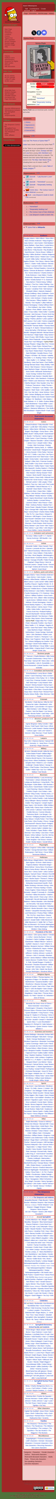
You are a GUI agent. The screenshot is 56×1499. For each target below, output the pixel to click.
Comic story (34, 190)
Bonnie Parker (36, 713)
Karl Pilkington (38, 342)
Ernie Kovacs (38, 480)
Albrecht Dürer (46, 551)
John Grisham (35, 298)
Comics (7, 36)
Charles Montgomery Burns (40, 1386)
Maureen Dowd (39, 277)
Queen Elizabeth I (32, 1013)
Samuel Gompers (37, 1142)
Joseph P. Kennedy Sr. (39, 892)
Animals (41, 1441)
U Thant (49, 922)
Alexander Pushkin (30, 348)
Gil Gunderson (47, 1233)
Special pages (9, 94)
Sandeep (43, 1265)
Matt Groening (36, 1308)
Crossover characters (41, 1443)
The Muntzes (42, 1433)
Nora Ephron (30, 282)
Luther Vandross (46, 837)
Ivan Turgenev (35, 639)
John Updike (45, 390)
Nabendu (27, 1265)
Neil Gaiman (48, 289)
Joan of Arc (41, 986)
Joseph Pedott (40, 1069)
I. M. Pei (43, 1172)
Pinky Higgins (29, 1095)
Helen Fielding (44, 284)
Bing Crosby (35, 794)
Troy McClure (45, 1310)
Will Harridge (48, 1142)
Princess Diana (29, 1010)
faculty (36, 1327)
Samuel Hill (36, 661)
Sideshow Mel (30, 1312)
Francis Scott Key (48, 314)
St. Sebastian (48, 995)
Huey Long (43, 897)
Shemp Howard (41, 473)
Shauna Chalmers (32, 1224)
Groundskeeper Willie (33, 1364)
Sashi (48, 1265)
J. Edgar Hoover (41, 1147)
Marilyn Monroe (40, 496)
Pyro (32, 1315)
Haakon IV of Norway (39, 1015)
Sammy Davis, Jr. (40, 447)
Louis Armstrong (46, 777)
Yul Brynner (37, 436)
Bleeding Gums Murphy (33, 1261)
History (51, 13)
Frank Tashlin (47, 733)
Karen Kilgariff (31, 316)
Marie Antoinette (33, 1006)
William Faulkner (37, 595)
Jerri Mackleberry (31, 1254)
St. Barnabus (43, 979)
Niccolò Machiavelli (32, 614)
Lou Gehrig (28, 1093)
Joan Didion (42, 275)
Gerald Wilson (47, 842)
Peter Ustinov (29, 528)
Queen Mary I (31, 1022)
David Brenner (30, 252)
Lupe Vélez (39, 528)
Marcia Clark (49, 261)
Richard (28, 1355)
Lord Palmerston (30, 913)
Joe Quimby (30, 1277)
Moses (26, 995)
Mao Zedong (42, 929)
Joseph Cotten (42, 443)
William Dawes (37, 1135)
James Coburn (49, 440)
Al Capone (49, 707)
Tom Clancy (40, 261)
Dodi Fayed (35, 726)
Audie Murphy (48, 498)
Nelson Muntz (37, 1348)
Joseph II (42, 1019)
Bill (25, 1303)
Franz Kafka (33, 312)
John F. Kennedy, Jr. (31, 743)
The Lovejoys (43, 1428)
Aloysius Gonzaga (41, 984)
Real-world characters (39, 1454)
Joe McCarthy (31, 904)
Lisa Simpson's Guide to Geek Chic (41, 215)
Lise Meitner (42, 1062)
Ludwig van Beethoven (32, 782)
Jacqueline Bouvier (30, 1200)
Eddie (27, 1229)
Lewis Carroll (39, 582)
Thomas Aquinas (44, 977)
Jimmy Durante (31, 452)
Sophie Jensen (43, 1339)
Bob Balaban (48, 243)
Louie (50, 1401)
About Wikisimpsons (40, 1484)
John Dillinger (42, 709)
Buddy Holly (29, 807)
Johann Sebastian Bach (43, 780)
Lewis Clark (47, 1332)
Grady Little (48, 1247)
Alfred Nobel (30, 1066)
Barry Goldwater (43, 293)
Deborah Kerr (49, 477)
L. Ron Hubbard (31, 307)
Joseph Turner (42, 564)
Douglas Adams (29, 238)
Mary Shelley (45, 365)
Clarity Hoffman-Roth (46, 305)
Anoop (48, 1263)
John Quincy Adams (40, 935)
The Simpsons (32, 1424)
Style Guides (9, 63)
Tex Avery (29, 536)
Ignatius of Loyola (30, 986)
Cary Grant (38, 463)
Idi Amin (27, 751)
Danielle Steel (47, 376)
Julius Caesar (48, 872)
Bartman (28, 1205)
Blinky (27, 1386)
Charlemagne (30, 1008)
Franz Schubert (31, 830)
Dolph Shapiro (37, 1355)
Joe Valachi (46, 716)
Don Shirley (36, 833)
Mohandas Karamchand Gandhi (37, 883)
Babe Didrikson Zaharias (39, 1116)
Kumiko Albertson (31, 1220)
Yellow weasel (30, 1366)
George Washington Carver (41, 1039)
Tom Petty (49, 819)
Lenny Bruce (42, 673)
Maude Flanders (35, 1229)
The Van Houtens (41, 1430)
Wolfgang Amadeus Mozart (42, 817)
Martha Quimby (30, 1279)
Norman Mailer (38, 325)
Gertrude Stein (29, 378)
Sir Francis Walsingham (46, 924)
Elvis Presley (37, 821)
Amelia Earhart (36, 280)
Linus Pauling (29, 1069)
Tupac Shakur (34, 521)
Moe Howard (30, 473)
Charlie (44, 1388)
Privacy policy (28, 1484)
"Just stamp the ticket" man (36, 1242)
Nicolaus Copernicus (31, 1041)
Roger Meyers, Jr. (42, 1312)
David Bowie (49, 434)
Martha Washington (41, 927)
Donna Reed (33, 512)
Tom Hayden (36, 303)
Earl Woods (42, 772)
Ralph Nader (39, 335)
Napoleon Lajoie (37, 1100)
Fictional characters (44, 1438)
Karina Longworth (48, 321)
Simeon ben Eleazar (31, 1124)
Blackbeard (43, 704)
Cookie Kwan (38, 1247)
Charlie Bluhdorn (39, 656)
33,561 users (9, 81)
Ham (44, 1337)
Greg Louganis (31, 323)
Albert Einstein (42, 1048)
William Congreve (30, 847)
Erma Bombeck (31, 673)
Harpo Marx (42, 491)
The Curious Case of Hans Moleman (41, 212)
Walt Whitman (34, 646)
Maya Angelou (48, 241)
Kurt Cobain (43, 791)
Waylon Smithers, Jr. (40, 1390)
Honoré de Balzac (39, 586)
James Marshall (46, 1160)
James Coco (31, 443)
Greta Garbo (34, 459)
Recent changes (10, 41)
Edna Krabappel (36, 1341)
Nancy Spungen (47, 1181)
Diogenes (47, 1135)
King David (48, 1008)
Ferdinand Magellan (32, 1160)
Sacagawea (34, 1179)
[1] (49, 140)
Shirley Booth (38, 434)
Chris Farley (42, 452)
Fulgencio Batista (32, 865)
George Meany (43, 1163)
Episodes (8, 31)
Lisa (24, 140)
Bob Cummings (39, 445)
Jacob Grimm (42, 296)
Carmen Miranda (45, 812)
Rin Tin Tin (30, 514)
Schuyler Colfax (30, 876)
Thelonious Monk (32, 814)
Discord (7, 65)
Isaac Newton (49, 1064)
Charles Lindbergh (34, 1158)
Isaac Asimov (28, 243)
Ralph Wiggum (45, 1362)
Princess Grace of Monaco (45, 1010)
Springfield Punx (10, 128)
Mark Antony (47, 862)
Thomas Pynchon (44, 348)
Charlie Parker (40, 819)
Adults (50, 1457)
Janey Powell (46, 1350)
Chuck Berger (30, 1330)
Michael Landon (31, 482)
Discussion (33, 13)
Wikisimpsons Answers (12, 110)
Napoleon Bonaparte (44, 756)
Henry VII (36, 1017)
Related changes (10, 92)
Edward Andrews (31, 424)
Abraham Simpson (37, 1202)
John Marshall (48, 901)
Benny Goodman (42, 800)
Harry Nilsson (29, 819)
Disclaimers (51, 1484)
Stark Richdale (31, 353)
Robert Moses (35, 1165)
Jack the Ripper (37, 711)
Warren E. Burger (47, 869)
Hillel (50, 984)
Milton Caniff (38, 536)
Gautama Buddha (42, 982)
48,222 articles (10, 76)
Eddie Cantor (29, 438)
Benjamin (35, 1222)
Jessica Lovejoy (46, 1249)
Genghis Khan (30, 763)
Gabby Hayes (39, 466)
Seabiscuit (48, 1109)
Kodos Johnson (37, 1401)
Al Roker (34, 355)
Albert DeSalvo (32, 709)
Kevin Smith (30, 371)
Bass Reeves (29, 1177)
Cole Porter (28, 821)
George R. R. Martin (32, 328)
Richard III (37, 1024)
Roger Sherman (43, 745)
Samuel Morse (38, 1064)
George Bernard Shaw (32, 365)
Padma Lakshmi (36, 319)
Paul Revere (44, 767)
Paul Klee (28, 555)
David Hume (47, 1149)
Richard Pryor (47, 346)
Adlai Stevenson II (31, 922)
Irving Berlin (45, 782)
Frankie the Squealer (44, 1396)
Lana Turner (40, 525)
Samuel (40, 995)
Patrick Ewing (41, 282)
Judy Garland (44, 459)
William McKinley (48, 958)
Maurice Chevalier (37, 440)
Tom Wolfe (50, 408)
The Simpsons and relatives (44, 1197)
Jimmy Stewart (29, 525)
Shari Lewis (48, 1156)
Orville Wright (33, 1080)
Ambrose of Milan (31, 977)
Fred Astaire (30, 780)
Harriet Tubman (47, 1183)
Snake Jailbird (43, 1398)
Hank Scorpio (41, 1403)
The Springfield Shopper (9, 112)
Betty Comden (43, 724)
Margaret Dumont (48, 450)
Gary (47, 1231)
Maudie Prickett (41, 507)
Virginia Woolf (40, 410)
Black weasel (41, 1330)
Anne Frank (42, 286)
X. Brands (28, 436)
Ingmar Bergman (31, 724)
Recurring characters (44, 1445)
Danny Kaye (47, 475)
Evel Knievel (41, 1154)
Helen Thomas (47, 385)
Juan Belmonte (40, 1086)
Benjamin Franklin (46, 881)
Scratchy (45, 1418)
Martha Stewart (30, 383)
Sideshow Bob (31, 1396)
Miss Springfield (39, 1317)
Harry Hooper (49, 1095)
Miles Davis (29, 796)
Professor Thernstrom (33, 385)
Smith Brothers (29, 1076)
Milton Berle (34, 429)
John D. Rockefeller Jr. (44, 663)
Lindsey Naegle (47, 1261)
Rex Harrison (28, 466)
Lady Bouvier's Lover (45, 177)
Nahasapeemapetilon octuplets (34, 1263)
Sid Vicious (42, 839)
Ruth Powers (28, 1275)
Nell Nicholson (48, 1348)
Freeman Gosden (46, 461)
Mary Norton (49, 335)
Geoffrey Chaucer (31, 584)
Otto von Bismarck (30, 924)
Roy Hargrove (36, 803)
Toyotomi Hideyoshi (31, 1144)
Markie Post (47, 505)
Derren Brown (40, 252)
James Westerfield (44, 530)
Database (28, 1334)
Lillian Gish (35, 461)
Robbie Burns (36, 588)
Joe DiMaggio (37, 1091)
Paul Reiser (48, 351)
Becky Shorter (48, 1355)
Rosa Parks (35, 1172)
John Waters (47, 399)
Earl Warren (29, 927)
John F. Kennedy (39, 955)
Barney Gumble (35, 1233)
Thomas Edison (30, 1048)
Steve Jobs (45, 661)
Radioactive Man (35, 1418)
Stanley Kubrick (48, 728)
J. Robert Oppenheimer (44, 1066)
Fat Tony (43, 1405)
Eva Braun (48, 867)
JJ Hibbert (50, 1337)
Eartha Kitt (28, 480)
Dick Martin (28, 689)
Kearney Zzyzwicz (42, 1369)
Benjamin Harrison (37, 946)
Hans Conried (47, 676)
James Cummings (32, 1043)
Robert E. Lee (41, 763)
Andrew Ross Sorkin (44, 374)
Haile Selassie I (47, 1024)
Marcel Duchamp (34, 551)
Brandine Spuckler (48, 1286)
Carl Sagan (28, 1073)
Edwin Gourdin (38, 1093)
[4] (34, 168)
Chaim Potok (36, 346)
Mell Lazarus (28, 321)
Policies (7, 56)
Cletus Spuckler (31, 1288)
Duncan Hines (48, 1144)
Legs (45, 1401)
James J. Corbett (43, 1088)
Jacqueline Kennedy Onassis (42, 911)
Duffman (27, 1308)
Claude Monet (30, 557)
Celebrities (44, 1301)
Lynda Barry (49, 245)
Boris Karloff (37, 475)
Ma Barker (28, 702)
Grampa (43, 151)
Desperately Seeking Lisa (38, 209)
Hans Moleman (43, 1256)
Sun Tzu (43, 769)
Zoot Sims (44, 833)
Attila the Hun (48, 751)
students (46, 1327)
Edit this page (42, 13)
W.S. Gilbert (38, 598)
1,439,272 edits (10, 79)
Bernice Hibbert (43, 1236)
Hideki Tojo (35, 769)
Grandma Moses (41, 557)
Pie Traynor (28, 1113)
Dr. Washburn (37, 399)
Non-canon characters (39, 1448)
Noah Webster (29, 401)
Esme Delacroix (34, 273)
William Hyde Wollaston (43, 1078)
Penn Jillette (37, 309)
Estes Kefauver (42, 890)
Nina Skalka (29, 1357)
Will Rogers (37, 516)
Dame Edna (47, 266)
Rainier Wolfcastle (46, 1319)
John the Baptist (36, 988)
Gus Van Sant (33, 392)
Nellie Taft (42, 922)
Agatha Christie (29, 261)
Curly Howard (36, 470)
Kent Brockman (49, 1303)
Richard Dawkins (40, 268)
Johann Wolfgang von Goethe (39, 394)
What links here (10, 90)
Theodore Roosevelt (40, 964)
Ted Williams (49, 1113)
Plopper (34, 1212)
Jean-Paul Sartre (38, 362)
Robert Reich (38, 351)
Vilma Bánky (43, 427)
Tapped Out (8, 38)
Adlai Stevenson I (47, 920)
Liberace (39, 810)
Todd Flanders (36, 1337)
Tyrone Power (29, 507)
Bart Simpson (35, 367)
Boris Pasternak (35, 339)
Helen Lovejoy (34, 1249)
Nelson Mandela (36, 901)
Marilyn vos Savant (38, 397)
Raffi (52, 348)
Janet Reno (43, 743)
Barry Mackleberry (46, 1252)
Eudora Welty (48, 401)
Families (44, 1421)
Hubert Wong (46, 1364)
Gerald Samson (45, 1282)
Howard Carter (46, 1128)
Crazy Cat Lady (30, 1226)
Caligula (27, 874)
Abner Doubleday (40, 760)
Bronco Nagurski (36, 1104)
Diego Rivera (39, 562)
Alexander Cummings (46, 1041)
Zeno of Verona (39, 998)
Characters (8, 33)
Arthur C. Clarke (30, 263)
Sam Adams (49, 860)
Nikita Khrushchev (39, 894)
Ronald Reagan (37, 962)
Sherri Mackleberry (42, 1343)
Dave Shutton (39, 1315)
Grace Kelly (39, 477)
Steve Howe (29, 1097)
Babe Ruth (40, 1109)
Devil (32, 1413)
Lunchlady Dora (38, 1334)
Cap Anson (29, 1086)
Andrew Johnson (38, 953)
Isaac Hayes (49, 466)
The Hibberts (48, 1426)
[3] (48, 161)
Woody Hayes (49, 1093)
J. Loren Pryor (39, 1353)
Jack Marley (42, 1254)
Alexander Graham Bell (45, 1034)
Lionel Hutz (43, 1240)
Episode (32, 177)
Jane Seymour (30, 1026)
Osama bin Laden (32, 704)
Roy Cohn (27, 741)
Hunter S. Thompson (32, 387)
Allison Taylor (37, 1359)
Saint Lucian (34, 991)
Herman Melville (45, 614)
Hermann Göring (43, 885)
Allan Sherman (45, 694)
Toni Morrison (28, 335)
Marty (31, 1303)
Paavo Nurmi (48, 1104)
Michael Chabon (46, 259)
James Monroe (31, 960)
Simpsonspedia (10, 115)
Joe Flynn (49, 454)
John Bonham (48, 784)
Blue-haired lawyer (46, 1222)
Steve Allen (49, 238)
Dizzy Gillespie (30, 800)
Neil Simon (39, 852)
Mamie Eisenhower (31, 881)
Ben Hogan (39, 1095)
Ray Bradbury (48, 250)
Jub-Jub (28, 1212)
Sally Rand (43, 509)
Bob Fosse (44, 457)
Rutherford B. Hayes (39, 948)
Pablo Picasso (49, 560)
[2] (53, 144)
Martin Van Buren (46, 969)
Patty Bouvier (37, 250)
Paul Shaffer (49, 362)
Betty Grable (29, 463)
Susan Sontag (31, 374)
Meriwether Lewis (37, 1156)
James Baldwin (29, 245)
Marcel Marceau (41, 486)
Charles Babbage (30, 1034)
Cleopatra (39, 1008)
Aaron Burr (28, 872)
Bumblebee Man (33, 1306)
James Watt (49, 1076)
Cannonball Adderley (32, 777)
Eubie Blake (38, 784)
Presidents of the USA (44, 932)
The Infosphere (10, 132)
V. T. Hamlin (48, 536)
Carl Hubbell (39, 1097)
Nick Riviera (30, 1282)
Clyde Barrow (38, 702)
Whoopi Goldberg (30, 293)
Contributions (34, 9)
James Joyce (47, 309)
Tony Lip (34, 484)
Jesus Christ (44, 1411)
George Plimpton (30, 344)
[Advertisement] (12, 179)
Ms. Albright (43, 1220)
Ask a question (10, 40)
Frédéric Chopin (32, 791)
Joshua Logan (32, 731)
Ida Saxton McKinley (44, 904)
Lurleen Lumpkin (34, 1310)
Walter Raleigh (46, 1174)
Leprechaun (30, 1416)
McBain (39, 1322)
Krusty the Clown (48, 1308)
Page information (10, 99)
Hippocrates (30, 1147)
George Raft (34, 509)
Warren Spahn (38, 1111)
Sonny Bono (44, 431)
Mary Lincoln (34, 897)
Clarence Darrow (38, 741)
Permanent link (10, 97)
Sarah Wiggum (37, 1295)
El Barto (34, 1205)
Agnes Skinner (31, 1284)
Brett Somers (47, 523)
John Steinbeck (43, 153)
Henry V (51, 1015)
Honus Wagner (38, 1113)
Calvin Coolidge (39, 939)
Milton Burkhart (35, 254)
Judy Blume (28, 250)
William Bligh (46, 753)
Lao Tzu (29, 1186)
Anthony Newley (32, 500)
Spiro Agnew (30, 862)
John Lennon (30, 810)
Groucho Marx (31, 491)
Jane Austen (39, 243)
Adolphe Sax (47, 828)
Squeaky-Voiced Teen (45, 1288)
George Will (40, 406)
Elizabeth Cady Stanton (33, 376)
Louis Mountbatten (44, 1022)
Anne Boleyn (44, 1006)
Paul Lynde (50, 484)
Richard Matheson (46, 328)
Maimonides (45, 1158)
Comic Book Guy (45, 1224)
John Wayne (48, 528)
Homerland (40, 98)
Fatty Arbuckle (43, 424)
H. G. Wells (39, 401)
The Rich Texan (30, 1403)
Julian (25, 144)
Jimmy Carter (37, 872)
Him (40, 1144)
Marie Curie (44, 1043)
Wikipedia (41, 227)
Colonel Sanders (43, 665)
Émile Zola (42, 650)
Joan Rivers (40, 514)
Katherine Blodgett (31, 1037)
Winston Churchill (48, 874)
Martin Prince (28, 1353)
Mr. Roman (42, 355)
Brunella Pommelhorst (33, 1350)
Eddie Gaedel (48, 1091)
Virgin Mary (38, 993)
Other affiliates (9, 135)
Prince (46, 821)
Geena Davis (28, 268)
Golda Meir (42, 906)
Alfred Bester (47, 247)
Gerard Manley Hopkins (32, 605)
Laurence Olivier (31, 502)
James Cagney (47, 436)
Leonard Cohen (37, 266)
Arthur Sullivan (36, 835)
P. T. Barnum (28, 656)
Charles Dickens (46, 273)
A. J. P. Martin (36, 1060)
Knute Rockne (30, 1109)
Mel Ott (26, 1107)
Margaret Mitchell (36, 332)
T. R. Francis (33, 286)
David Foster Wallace (40, 644)
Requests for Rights (11, 61)
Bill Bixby (42, 429)
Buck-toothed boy (41, 1373)
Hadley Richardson (41, 1177)
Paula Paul (28, 342)
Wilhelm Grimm (42, 600)
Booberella (38, 1303)
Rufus (45, 358)
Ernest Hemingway (30, 305)
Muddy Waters (36, 842)
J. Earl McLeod (47, 1060)
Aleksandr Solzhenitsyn (43, 371)
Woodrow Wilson (46, 971)
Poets (27, 1459)
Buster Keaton (29, 477)
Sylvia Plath (32, 227)
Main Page (8, 29)
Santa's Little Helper (45, 1212)
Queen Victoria (42, 1026)
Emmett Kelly (42, 1151)
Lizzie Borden (39, 707)
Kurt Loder (37, 321)
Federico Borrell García (33, 758)
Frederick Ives (47, 1055)
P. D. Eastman (47, 280)
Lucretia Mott (46, 1165)
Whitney (37, 1286)
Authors (43, 236)
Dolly (46, 1138)
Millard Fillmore (40, 941)
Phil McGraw (42, 330)
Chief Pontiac (34, 767)
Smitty (50, 1390)
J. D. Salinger (41, 360)
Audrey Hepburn (41, 468)
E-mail (47, 1334)
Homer (49, 602)
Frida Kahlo (48, 553)
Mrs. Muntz (47, 1259)
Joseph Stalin (35, 920)
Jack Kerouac (36, 314)
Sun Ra (44, 835)
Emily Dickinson (31, 275)
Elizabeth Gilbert (32, 291)
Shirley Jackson (31, 607)
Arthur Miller (42, 847)
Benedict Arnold (36, 751)
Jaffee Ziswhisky (42, 1366)
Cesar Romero (47, 516)
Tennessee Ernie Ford (32, 457)
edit (33, 136)
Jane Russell (29, 519)
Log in (34, 10)
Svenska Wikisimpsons (12, 108)
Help (6, 47)
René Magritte (37, 555)
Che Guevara (30, 300)
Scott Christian (45, 1306)
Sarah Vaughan (31, 839)
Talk (26, 9)
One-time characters (32, 1464)
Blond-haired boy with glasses (36, 1371)
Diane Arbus (35, 1126)
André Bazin (44, 1126)
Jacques (51, 1240)
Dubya (32, 1286)
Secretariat (28, 1111)
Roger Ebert (35, 1140)
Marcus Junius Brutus (32, 869)
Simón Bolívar (31, 756)
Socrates (37, 1181)
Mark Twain (35, 390)
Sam (37, 1282)
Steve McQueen (47, 493)
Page (26, 13)
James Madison (35, 958)
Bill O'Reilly (40, 337)
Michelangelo (48, 555)
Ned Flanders (47, 1229)
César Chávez (43, 1131)
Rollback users (10, 58)
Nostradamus (44, 1170)
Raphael (31, 562)
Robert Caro (45, 257)
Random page (9, 43)
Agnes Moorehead (36, 498)
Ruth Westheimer (32, 404)
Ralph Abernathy (32, 1121)
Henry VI (29, 1017)
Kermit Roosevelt (30, 665)
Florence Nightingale (31, 1170)
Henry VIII (44, 1017)
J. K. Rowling (36, 358)
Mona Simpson (43, 1209)
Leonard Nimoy (45, 500)
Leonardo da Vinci (39, 548)
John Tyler (35, 969)
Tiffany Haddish (42, 300)
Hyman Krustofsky (40, 1245)
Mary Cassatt (43, 546)
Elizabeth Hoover (31, 1339)
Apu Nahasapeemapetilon (36, 1268)
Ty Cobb (33, 1088)
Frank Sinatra (37, 523)
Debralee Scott (40, 519)
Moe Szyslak (41, 383)
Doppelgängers (31, 1438)
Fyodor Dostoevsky (31, 593)
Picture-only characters (38, 1459)
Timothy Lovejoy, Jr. (31, 1252)
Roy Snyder (41, 1284)
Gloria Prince (49, 1275)
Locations (8, 34)
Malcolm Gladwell (45, 291)
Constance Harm (30, 1236)
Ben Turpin (49, 525)
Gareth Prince (39, 1275)
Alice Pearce (42, 502)
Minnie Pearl (38, 692)
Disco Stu (36, 1291)
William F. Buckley (47, 579)
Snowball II (39, 1214)
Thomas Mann (49, 325)
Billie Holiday (48, 805)
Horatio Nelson (39, 765)
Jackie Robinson (47, 1107)
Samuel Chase (36, 874)
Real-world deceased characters (36, 1457)
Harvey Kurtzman (32, 538)
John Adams (28, 935)
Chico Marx (47, 489)
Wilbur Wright (44, 1080)
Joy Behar (28, 247)
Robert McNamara (30, 906)
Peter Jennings (31, 1151)
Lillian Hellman (47, 303)
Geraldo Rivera (42, 353)
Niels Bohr (42, 1037)
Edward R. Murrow (31, 1167)
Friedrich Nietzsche (45, 1167)
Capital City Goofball (31, 1411)
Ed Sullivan (28, 1183)
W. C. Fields (32, 454)
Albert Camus (34, 257)
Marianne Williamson (38, 408)
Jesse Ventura (44, 392)
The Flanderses (37, 1426)
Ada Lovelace (42, 323)
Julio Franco (28, 1231)
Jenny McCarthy (30, 330)
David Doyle (36, 450)
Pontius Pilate (42, 913)
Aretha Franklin (37, 798)
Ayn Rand (29, 351)
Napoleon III (28, 1024)
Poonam (33, 1265)
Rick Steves (50, 381)
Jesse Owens (35, 1107)
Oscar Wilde (43, 404)
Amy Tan (50, 383)
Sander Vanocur (38, 1186)
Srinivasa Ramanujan (33, 1071)
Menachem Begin (45, 865)
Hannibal (50, 760)
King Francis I (44, 1013)
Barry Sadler (31, 360)
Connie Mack (42, 1102)
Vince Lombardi (31, 1102)
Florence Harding (39, 888)
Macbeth (50, 1019)
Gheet (52, 1263)
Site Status (51, 1485)
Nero (45, 908)
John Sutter (37, 1183)
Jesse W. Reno (47, 1071)
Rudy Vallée (35, 837)
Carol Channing (41, 438)
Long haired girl (41, 1378)
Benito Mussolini (37, 908)
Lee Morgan (44, 814)
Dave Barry (40, 245)
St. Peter (33, 995)
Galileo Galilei (42, 1053)
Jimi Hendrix (38, 805)
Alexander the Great (33, 1003)
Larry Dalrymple (42, 1226)
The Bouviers (42, 1424)
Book (29, 195)
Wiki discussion (10, 66)
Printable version (10, 95)
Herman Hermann (31, 1398)
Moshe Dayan (34, 878)
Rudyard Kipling (45, 611)
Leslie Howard (47, 470)
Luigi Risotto (48, 1279)
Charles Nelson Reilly (46, 512)
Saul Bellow (38, 247)
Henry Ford (47, 658)
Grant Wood (42, 569)
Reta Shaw (44, 521)
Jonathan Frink (37, 289)
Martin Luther (44, 991)
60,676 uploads (10, 77)
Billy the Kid (48, 702)
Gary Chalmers (37, 1332)
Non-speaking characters (33, 1461)
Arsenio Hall (48, 463)
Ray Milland (30, 496)
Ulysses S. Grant (38, 944)
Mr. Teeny (35, 1319)
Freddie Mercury (32, 812)
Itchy (46, 1413)
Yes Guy (46, 1295)
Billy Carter (50, 656)
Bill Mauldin (44, 538)
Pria (38, 1265)
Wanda (36, 1362)
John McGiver (36, 493)
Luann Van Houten (40, 1293)
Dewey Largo (29, 1343)
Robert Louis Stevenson (37, 381)
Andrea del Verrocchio (40, 567)
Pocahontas (36, 1174)
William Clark (36, 1133)
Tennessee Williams (39, 854)
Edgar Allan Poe (42, 344)
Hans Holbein (38, 553)
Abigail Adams (38, 860)
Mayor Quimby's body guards (43, 1277)
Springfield (47, 1217)
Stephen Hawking (35, 1055)
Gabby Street (48, 1111)
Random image (10, 45)
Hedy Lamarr (48, 480)
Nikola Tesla (40, 1076)
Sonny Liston (48, 1100)
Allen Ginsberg (49, 598)
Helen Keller (43, 312)
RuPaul (50, 358)
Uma (52, 1265)
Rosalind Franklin (48, 1050)
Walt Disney (50, 591)
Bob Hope (33, 682)
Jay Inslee (42, 307)
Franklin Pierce (42, 960)
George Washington (32, 971)
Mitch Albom (40, 238)
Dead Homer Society (12, 130)
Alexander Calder (32, 546)
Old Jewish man (46, 1272)
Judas (26, 991)
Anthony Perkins (36, 505)
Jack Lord (41, 484)
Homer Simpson (46, 367)
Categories (27, 1452)
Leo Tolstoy (45, 387)
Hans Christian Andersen (33, 241)
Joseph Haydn (47, 803)
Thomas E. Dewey (46, 878)
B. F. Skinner (48, 1073)
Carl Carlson (36, 1388)
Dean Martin (37, 489)
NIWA (7, 133)
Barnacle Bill (44, 1124)
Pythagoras (50, 1069)
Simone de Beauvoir (37, 270)
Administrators (9, 59)
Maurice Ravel (41, 823)
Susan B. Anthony (45, 1121)
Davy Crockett (42, 876)
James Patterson (47, 339)
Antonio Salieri (36, 828)
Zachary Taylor (40, 967)
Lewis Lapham (48, 319)
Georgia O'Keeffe (37, 560)
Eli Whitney (30, 1078)
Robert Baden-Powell (33, 753)
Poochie (49, 1416)
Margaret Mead (31, 1062)
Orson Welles (32, 530)
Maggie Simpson (40, 1207)
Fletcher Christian (31, 1131)
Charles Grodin (47, 298)
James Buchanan (40, 937)
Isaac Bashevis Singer (32, 369)
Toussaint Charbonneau (34, 658)
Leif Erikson (44, 1140)
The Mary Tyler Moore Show (41, 160)
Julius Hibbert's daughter (39, 1238)
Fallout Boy (39, 1413)
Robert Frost (28, 598)
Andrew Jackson (38, 951)
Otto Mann (40, 1346)
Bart (51, 151)
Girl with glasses (39, 1376)
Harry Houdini (37, 1149)
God (50, 1413)
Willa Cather (35, 259)
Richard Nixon (40, 1416)
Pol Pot (33, 915)
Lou (27, 1249)
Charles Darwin (48, 1046)
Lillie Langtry (42, 482)
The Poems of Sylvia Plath (39, 140)
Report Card (50, 1353)
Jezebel (35, 1019)
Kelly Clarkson (42, 263)
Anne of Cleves (46, 1003)
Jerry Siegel (29, 1181)
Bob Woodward (29, 410)
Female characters (48, 1452)
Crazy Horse (28, 760)
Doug (50, 1226)
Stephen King (41, 316)
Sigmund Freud (31, 1053)
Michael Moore (48, 332)
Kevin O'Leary (30, 337)
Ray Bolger (35, 431)
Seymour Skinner (47, 369)
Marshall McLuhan (30, 1163)
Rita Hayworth (30, 468)
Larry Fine (41, 454)
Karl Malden (31, 486)
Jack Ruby (45, 713)
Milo (34, 1256)
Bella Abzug (28, 860)
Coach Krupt (47, 1341)
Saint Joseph (47, 988)
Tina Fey (35, 284)
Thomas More (47, 993)
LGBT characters (31, 1441)
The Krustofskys (31, 1428)
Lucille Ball (33, 427)
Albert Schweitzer (46, 1179)
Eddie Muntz (37, 1259)
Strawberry (28, 1291)
